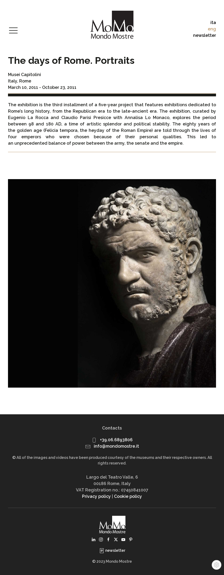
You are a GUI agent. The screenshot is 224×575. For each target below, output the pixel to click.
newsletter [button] (204, 35)
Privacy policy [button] (96, 496)
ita (213, 22)
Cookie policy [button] (128, 496)
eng (212, 28)
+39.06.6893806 (116, 439)
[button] (13, 30)
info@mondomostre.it (116, 446)
